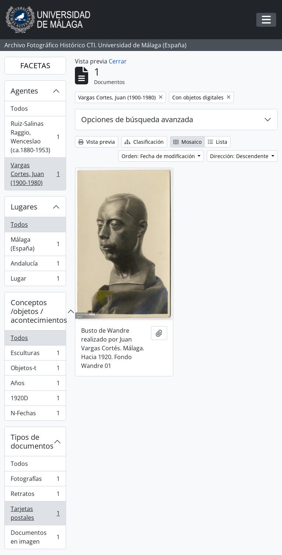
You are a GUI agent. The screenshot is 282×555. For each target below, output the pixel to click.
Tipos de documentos (32, 441)
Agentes (24, 91)
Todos (19, 109)
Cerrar (118, 61)
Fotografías (35, 480)
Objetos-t (35, 370)
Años (35, 385)
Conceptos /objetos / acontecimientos (38, 311)
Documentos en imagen (35, 537)
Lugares (24, 207)
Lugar (35, 280)
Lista (217, 141)
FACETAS (35, 65)
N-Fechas (35, 414)
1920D (35, 400)
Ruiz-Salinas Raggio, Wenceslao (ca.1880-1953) (35, 137)
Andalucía (35, 265)
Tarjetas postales (35, 513)
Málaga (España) (35, 243)
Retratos (35, 495)
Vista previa (96, 141)
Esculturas (35, 354)
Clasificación (144, 141)
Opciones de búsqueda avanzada (137, 119)
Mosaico (187, 141)
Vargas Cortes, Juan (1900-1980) (35, 174)
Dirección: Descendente (240, 156)
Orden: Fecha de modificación (159, 156)
